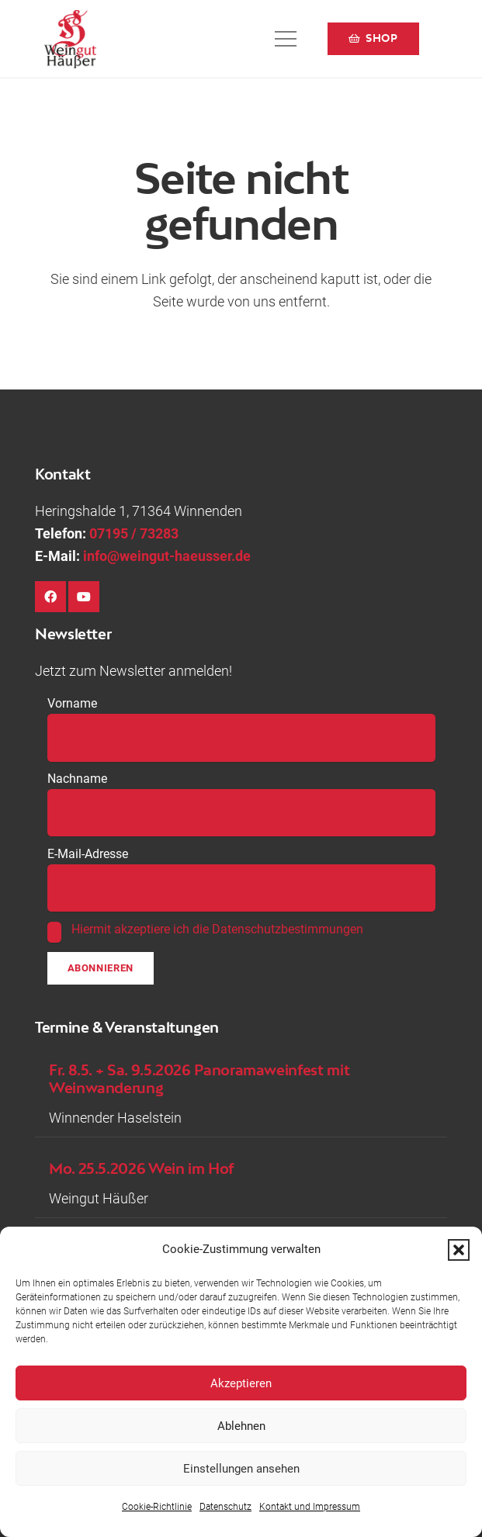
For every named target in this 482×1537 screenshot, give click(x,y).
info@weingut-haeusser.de (167, 556)
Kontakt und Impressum (309, 1506)
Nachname (77, 778)
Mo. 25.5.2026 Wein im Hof (141, 1169)
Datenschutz (225, 1506)
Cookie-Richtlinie (157, 1506)
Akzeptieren (241, 1383)
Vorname (72, 703)
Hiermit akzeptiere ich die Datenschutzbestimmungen (217, 929)
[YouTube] (83, 596)
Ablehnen (241, 1426)
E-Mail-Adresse (87, 853)
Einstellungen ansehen (241, 1469)
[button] (458, 1250)
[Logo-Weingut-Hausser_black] (70, 39)
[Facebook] (50, 596)
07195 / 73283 (134, 533)
